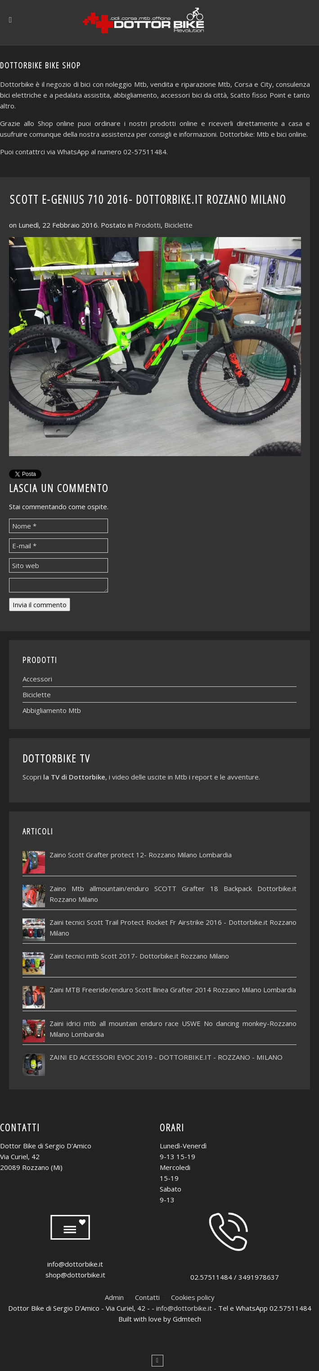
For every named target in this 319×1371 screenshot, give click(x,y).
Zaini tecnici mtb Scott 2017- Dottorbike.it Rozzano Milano (139, 955)
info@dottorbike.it (75, 1263)
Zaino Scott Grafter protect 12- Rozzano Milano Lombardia (140, 854)
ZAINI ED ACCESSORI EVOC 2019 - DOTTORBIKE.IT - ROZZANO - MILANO (166, 1057)
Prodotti (148, 224)
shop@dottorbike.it (75, 1274)
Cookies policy (193, 1297)
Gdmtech (187, 1318)
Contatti (147, 1297)
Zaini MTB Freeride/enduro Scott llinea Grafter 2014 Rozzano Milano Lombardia (172, 989)
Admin (114, 1297)
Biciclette (178, 224)
